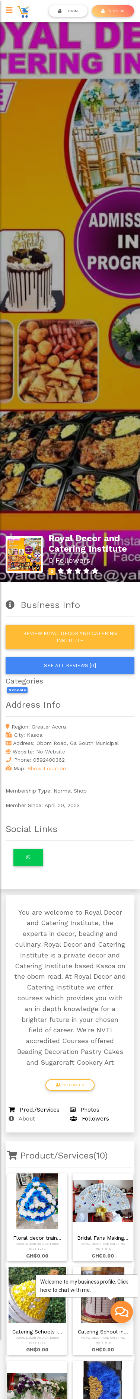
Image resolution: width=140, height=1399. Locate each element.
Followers (89, 1118)
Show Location (47, 768)
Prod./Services (34, 1109)
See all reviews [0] (70, 665)
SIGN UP (112, 11)
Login (68, 11)
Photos (84, 1109)
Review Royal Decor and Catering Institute (70, 637)
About (22, 1118)
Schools (17, 690)
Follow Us (70, 1085)
